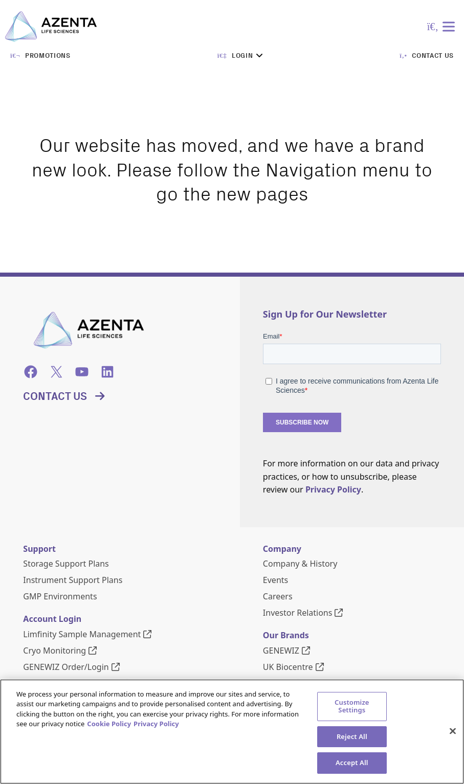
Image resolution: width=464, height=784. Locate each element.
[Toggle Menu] (451, 26)
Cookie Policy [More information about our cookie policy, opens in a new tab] (109, 724)
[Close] (452, 732)
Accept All (352, 763)
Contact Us (55, 396)
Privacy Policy (333, 489)
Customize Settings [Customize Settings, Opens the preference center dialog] (352, 706)
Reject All (352, 737)
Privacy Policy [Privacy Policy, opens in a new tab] (156, 724)
